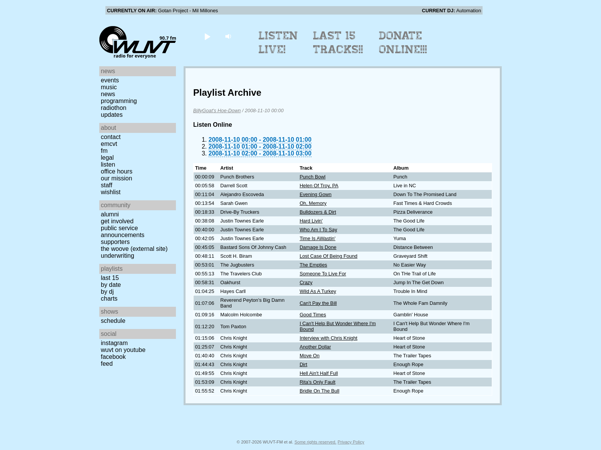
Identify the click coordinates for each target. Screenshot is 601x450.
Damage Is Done (318, 247)
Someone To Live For (323, 274)
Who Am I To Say (318, 229)
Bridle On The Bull (320, 391)
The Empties (313, 265)
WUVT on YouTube (123, 350)
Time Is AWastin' (317, 238)
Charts (109, 298)
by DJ (107, 291)
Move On (310, 355)
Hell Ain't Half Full (319, 373)
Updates (112, 114)
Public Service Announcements (123, 231)
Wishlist (111, 192)
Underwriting (117, 255)
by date (111, 284)
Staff (106, 185)
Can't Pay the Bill (318, 303)
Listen (108, 164)
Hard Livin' (311, 221)
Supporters (115, 242)
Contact (111, 137)
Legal (107, 157)
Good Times (313, 314)
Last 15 (110, 278)
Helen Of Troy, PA (319, 185)
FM (104, 150)
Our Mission (116, 178)
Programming (119, 101)
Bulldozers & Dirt (318, 212)
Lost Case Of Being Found (329, 256)
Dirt (303, 364)
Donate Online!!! (403, 42)
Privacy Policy (351, 442)
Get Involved (117, 221)
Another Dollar (315, 347)
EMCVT (109, 144)
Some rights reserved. (315, 442)
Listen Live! (278, 42)
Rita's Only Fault (317, 382)
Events (110, 80)
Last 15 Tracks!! (338, 42)
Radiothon (113, 108)
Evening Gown (316, 194)
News (108, 94)
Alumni (110, 214)
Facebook (113, 356)
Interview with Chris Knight (329, 338)
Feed (107, 363)
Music (109, 87)
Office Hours (116, 171)
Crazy (306, 282)
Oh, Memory (313, 203)
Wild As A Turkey (318, 291)
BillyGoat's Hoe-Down (217, 110)
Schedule (113, 320)
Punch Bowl (313, 177)
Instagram (114, 343)
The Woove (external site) (134, 248)
